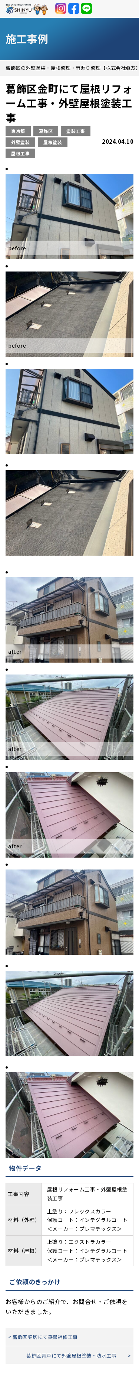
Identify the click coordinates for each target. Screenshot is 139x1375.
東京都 (18, 131)
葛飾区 (46, 131)
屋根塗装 (52, 142)
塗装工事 (75, 131)
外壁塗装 (20, 142)
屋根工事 (20, 153)
